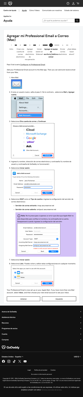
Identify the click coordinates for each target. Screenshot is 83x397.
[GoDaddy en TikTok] (14, 362)
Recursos (5, 323)
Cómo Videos (34, 10)
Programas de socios (9, 328)
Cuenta (4, 334)
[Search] (77, 21)
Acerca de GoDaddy (9, 311)
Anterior (23, 299)
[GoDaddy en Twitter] (19, 362)
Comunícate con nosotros (52, 10)
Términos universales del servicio (51, 390)
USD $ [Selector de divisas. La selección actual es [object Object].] (77, 356)
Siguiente (59, 299)
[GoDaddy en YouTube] (25, 362)
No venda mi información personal (41, 374)
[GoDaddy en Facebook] (3, 362)
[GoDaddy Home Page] (11, 347)
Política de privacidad (40, 370)
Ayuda (24, 10)
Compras (5, 339)
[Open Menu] (4, 3)
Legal (29, 370)
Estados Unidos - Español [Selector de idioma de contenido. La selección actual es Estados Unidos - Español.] (13, 356)
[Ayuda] (67, 3)
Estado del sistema (71, 10)
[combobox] (58, 21)
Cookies (53, 370)
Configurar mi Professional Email (32, 64)
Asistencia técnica (8, 317)
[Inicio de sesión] (73, 3)
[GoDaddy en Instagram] (9, 362)
